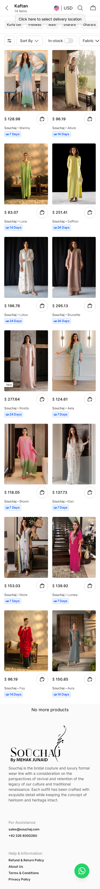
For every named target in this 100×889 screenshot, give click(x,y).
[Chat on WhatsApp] (81, 870)
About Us (16, 811)
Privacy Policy (19, 823)
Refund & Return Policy (26, 804)
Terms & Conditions (24, 817)
